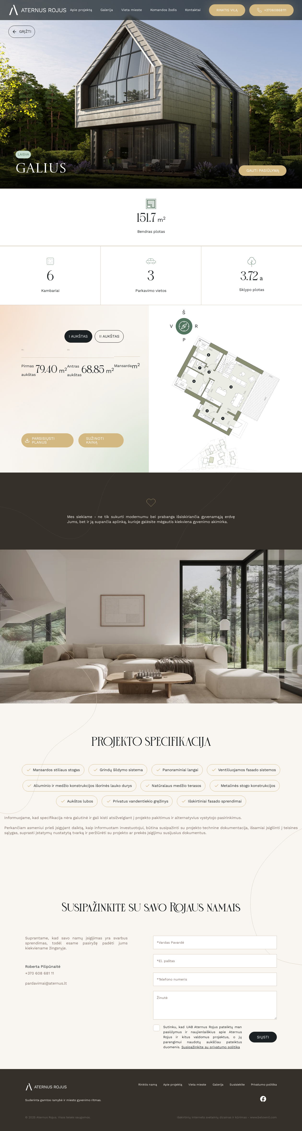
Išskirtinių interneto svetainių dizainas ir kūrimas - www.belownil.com (227, 1117)
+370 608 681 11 (39, 973)
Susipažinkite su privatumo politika (210, 1047)
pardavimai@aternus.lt (46, 983)
